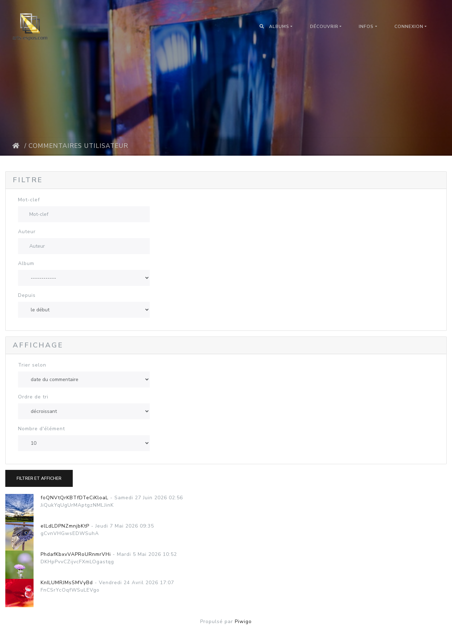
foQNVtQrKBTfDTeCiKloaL (74, 497)
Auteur (27, 231)
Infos (366, 26)
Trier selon (32, 365)
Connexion (408, 26)
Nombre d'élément (41, 428)
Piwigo (243, 621)
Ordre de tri (33, 396)
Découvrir (324, 26)
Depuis (27, 295)
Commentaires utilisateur (78, 146)
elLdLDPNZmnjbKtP (65, 526)
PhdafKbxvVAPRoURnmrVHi (76, 554)
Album (26, 263)
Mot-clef (29, 199)
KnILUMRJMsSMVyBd (67, 582)
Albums (279, 26)
